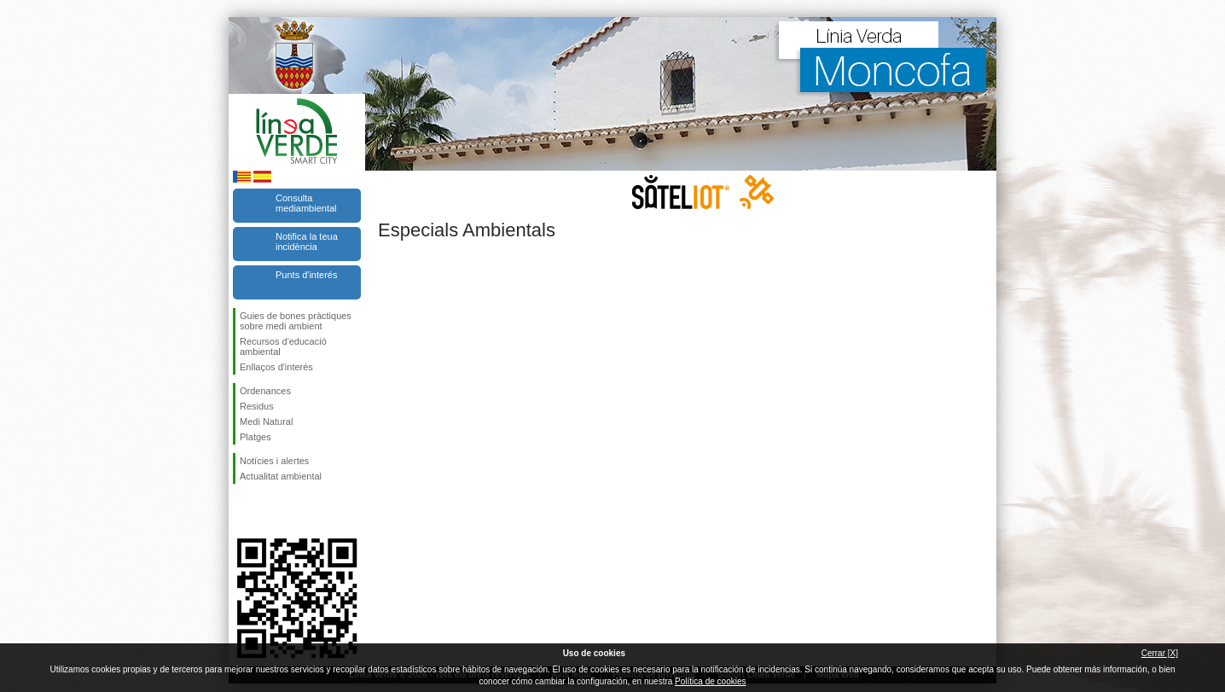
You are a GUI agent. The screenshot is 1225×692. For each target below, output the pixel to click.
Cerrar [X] (1159, 653)
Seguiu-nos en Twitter (271, 511)
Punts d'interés (306, 275)
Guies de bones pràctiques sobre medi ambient (295, 321)
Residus (257, 406)
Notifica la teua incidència (307, 241)
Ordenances (265, 391)
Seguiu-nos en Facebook (243, 511)
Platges (255, 437)
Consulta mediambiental (306, 203)
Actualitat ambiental (281, 476)
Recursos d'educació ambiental (283, 346)
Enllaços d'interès (276, 367)
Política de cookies (710, 681)
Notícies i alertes (274, 461)
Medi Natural (266, 421)
